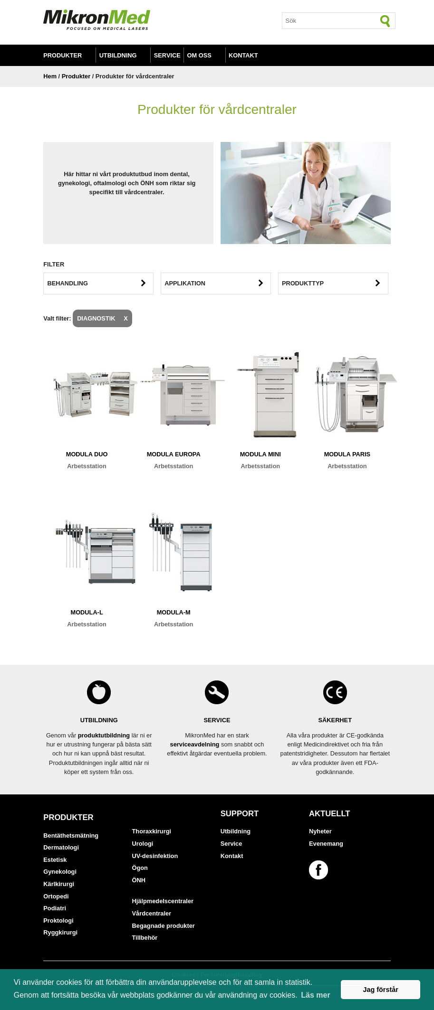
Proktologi (58, 920)
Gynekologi (60, 871)
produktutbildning (104, 735)
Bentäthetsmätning (70, 835)
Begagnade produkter (163, 925)
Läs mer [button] (315, 995)
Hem (50, 76)
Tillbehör (145, 937)
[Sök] (385, 21)
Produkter (62, 55)
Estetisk (55, 859)
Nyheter (320, 831)
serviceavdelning (195, 744)
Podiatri (54, 908)
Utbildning (118, 55)
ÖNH (138, 880)
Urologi (143, 843)
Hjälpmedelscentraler (162, 901)
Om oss (199, 55)
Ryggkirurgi (60, 932)
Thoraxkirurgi (152, 831)
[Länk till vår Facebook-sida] (320, 869)
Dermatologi (61, 847)
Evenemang (326, 843)
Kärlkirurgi (58, 883)
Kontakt (243, 55)
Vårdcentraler (152, 913)
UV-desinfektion (155, 855)
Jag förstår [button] (380, 989)
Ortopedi (55, 896)
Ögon (140, 867)
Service (167, 55)
